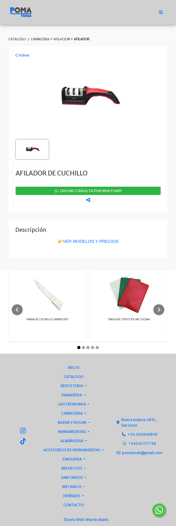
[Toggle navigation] (161, 12)
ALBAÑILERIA (72, 440)
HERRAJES (72, 495)
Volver (22, 55)
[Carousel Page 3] (88, 347)
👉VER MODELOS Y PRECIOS (88, 241)
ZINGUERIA (72, 459)
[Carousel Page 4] (92, 347)
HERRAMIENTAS (72, 431)
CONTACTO (73, 505)
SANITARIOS (72, 477)
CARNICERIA (40, 39)
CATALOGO (17, 39)
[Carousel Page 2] (83, 347)
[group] (88, 97)
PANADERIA (72, 395)
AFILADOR (81, 39)
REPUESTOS (72, 468)
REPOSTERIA (72, 386)
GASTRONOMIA (72, 404)
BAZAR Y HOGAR (72, 422)
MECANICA (72, 486)
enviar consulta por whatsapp (88, 191)
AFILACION (62, 39)
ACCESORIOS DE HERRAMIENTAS (72, 450)
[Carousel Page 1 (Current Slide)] (78, 347)
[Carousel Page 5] (97, 347)
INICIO (74, 367)
